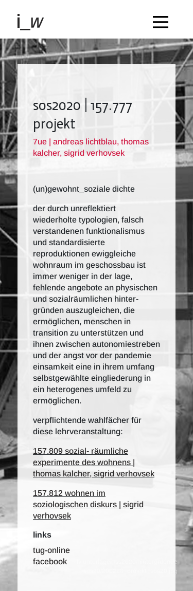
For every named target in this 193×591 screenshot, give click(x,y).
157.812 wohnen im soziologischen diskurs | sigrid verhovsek (88, 504)
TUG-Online (51, 550)
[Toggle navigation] (163, 19)
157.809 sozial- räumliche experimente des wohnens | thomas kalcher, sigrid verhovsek (93, 462)
